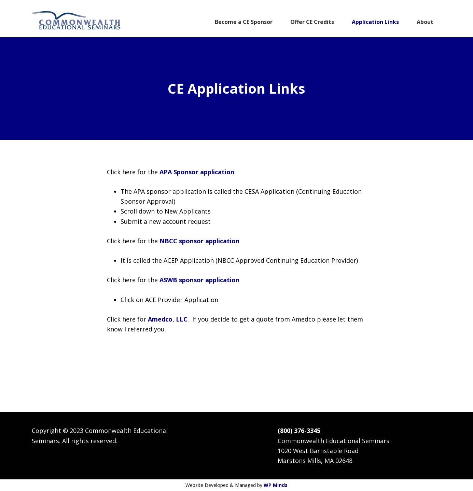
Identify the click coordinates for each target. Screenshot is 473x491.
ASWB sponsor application (199, 280)
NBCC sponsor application (199, 241)
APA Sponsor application (196, 172)
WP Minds (276, 485)
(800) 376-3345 (299, 430)
